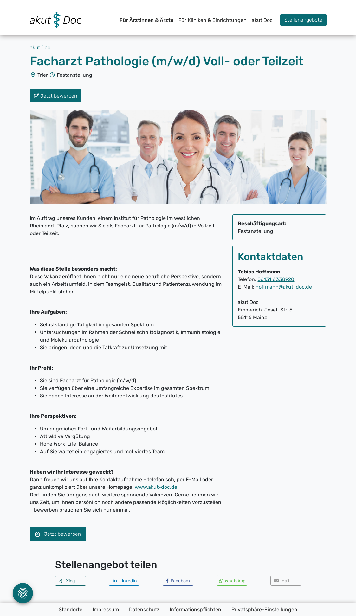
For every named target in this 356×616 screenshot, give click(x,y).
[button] (70, 581)
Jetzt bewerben (58, 534)
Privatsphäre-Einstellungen (264, 609)
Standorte (70, 609)
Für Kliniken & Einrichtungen (212, 20)
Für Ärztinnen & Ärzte (146, 20)
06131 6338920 (275, 279)
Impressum (106, 609)
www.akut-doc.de (156, 487)
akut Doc (262, 20)
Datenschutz (144, 609)
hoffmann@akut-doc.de (284, 287)
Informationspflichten (195, 609)
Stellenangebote (303, 20)
